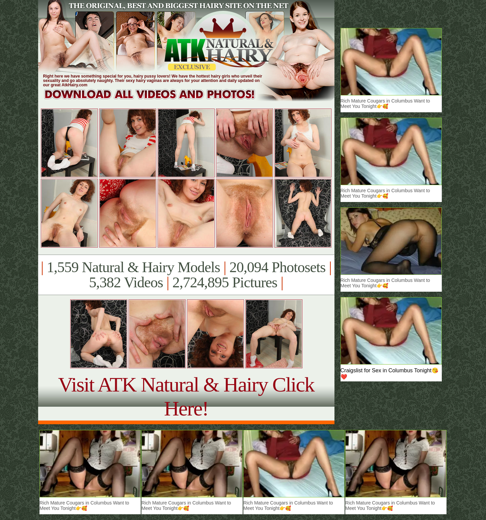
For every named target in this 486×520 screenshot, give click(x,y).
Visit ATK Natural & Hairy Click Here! (186, 396)
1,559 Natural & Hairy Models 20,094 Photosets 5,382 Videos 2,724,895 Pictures (186, 275)
